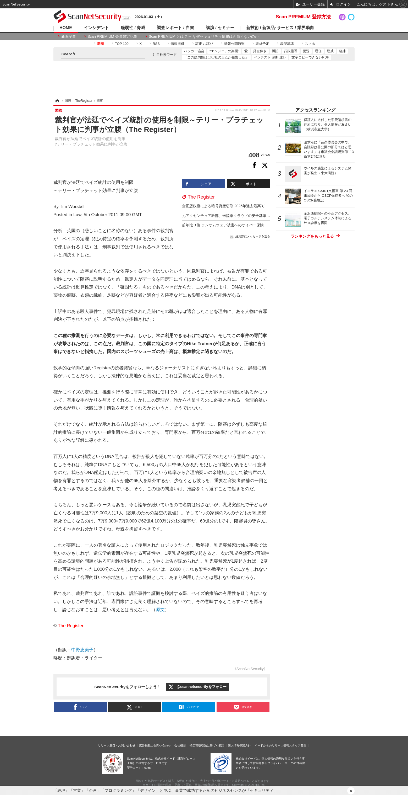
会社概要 (180, 745)
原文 (160, 609)
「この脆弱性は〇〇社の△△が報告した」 (216, 57)
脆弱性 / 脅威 (133, 28)
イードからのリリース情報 (272, 745)
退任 (318, 51)
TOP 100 (122, 44)
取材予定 (262, 44)
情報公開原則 (234, 44)
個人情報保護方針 (239, 745)
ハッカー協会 (194, 51)
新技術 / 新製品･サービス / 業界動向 (280, 28)
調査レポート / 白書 (175, 28)
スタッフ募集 (297, 745)
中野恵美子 (82, 649)
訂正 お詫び (204, 44)
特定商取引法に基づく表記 (207, 745)
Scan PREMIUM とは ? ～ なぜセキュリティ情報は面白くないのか (203, 36)
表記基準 (287, 44)
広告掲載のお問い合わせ (155, 745)
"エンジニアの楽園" (224, 51)
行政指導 (290, 51)
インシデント (96, 28)
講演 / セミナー (220, 28)
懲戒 (330, 51)
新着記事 (68, 36)
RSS (156, 44)
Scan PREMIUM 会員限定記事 (112, 36)
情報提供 (177, 44)
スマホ (310, 44)
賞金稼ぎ (260, 51)
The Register (201, 197)
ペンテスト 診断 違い (270, 57)
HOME (65, 28)
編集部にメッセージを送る (252, 236)
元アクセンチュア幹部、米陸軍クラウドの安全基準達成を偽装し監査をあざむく (248, 216)
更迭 (306, 51)
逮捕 (342, 51)
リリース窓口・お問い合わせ (116, 745)
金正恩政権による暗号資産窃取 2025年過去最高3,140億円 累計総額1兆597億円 (247, 206)
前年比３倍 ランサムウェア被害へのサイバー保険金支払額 (230, 225)
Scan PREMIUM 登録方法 (303, 16)
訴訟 (275, 51)
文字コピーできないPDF (310, 57)
